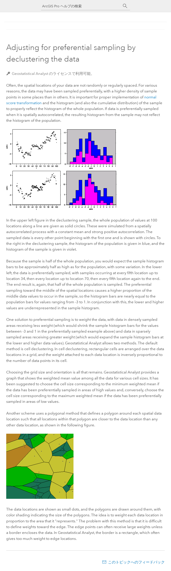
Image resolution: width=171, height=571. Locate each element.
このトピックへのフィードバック (136, 562)
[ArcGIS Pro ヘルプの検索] (81, 6)
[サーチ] (125, 6)
